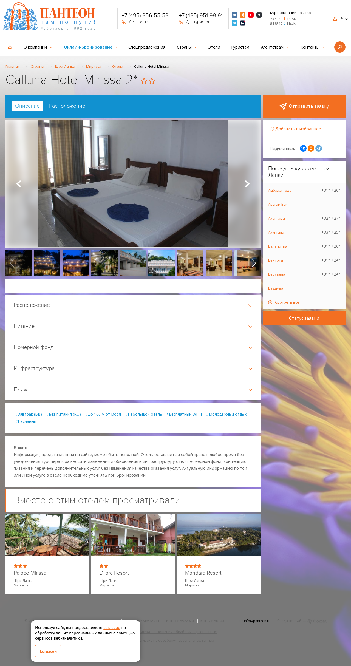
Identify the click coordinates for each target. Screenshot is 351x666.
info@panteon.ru (257, 621)
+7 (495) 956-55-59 (145, 16)
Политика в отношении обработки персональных (175, 632)
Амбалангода (304, 190)
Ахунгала (304, 232)
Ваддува (275, 288)
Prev (18, 184)
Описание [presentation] (27, 106)
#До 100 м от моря (103, 414)
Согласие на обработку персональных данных (175, 640)
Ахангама (304, 218)
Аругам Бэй (278, 204)
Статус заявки (304, 318)
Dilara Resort (114, 573)
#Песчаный (25, 421)
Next (247, 184)
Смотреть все (287, 302)
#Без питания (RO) (63, 414)
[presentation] (12, 263)
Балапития (304, 246)
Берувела (304, 274)
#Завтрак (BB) (28, 414)
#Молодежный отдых (226, 414)
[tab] (27, 106)
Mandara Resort (203, 573)
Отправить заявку (304, 106)
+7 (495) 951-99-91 (201, 16)
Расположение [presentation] (67, 106)
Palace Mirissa (30, 573)
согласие (111, 627)
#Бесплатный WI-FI (184, 414)
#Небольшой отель (143, 414)
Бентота (304, 260)
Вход (340, 18)
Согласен (48, 651)
